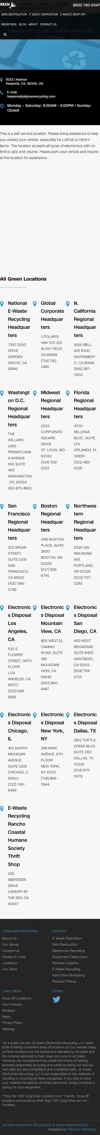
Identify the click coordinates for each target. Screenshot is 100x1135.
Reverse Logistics (65, 963)
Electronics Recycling (68, 950)
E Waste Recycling (66, 969)
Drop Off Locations (16, 998)
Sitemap (8, 1029)
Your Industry (12, 1004)
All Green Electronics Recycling (24, 1125)
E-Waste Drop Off (73, 14)
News (6, 1016)
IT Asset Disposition (43, 14)
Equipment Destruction (70, 956)
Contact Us (48, 24)
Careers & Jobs (13, 956)
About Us (9, 938)
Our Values (10, 944)
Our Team (9, 969)
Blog (22, 24)
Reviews (8, 1010)
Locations (9, 963)
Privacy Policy (12, 1022)
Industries (9, 24)
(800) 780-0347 (86, 5)
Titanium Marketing (81, 1129)
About (33, 24)
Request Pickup (64, 981)
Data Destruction (14, 14)
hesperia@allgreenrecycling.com (31, 97)
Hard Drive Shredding (68, 975)
